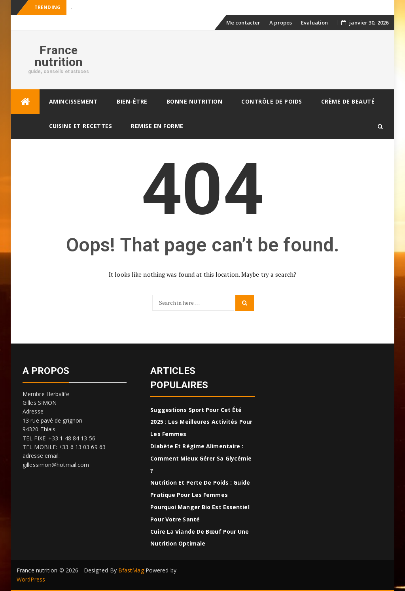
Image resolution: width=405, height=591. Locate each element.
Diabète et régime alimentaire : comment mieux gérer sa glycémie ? (201, 458)
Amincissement (73, 101)
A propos (280, 22)
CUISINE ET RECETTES (80, 126)
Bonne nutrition (195, 101)
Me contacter (243, 22)
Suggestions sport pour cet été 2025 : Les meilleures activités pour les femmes (201, 422)
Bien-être (132, 101)
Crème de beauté (348, 101)
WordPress (31, 579)
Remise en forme (157, 126)
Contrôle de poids (271, 101)
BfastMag (131, 570)
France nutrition (58, 56)
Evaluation (314, 22)
